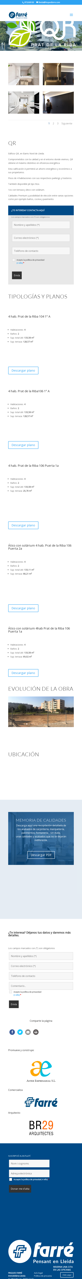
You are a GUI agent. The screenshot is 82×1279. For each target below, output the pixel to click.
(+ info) (20, 290)
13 (55, 750)
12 (52, 750)
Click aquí (67, 1274)
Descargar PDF (41, 882)
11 (50, 750)
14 (57, 750)
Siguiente (67, 150)
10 (47, 750)
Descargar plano (23, 397)
